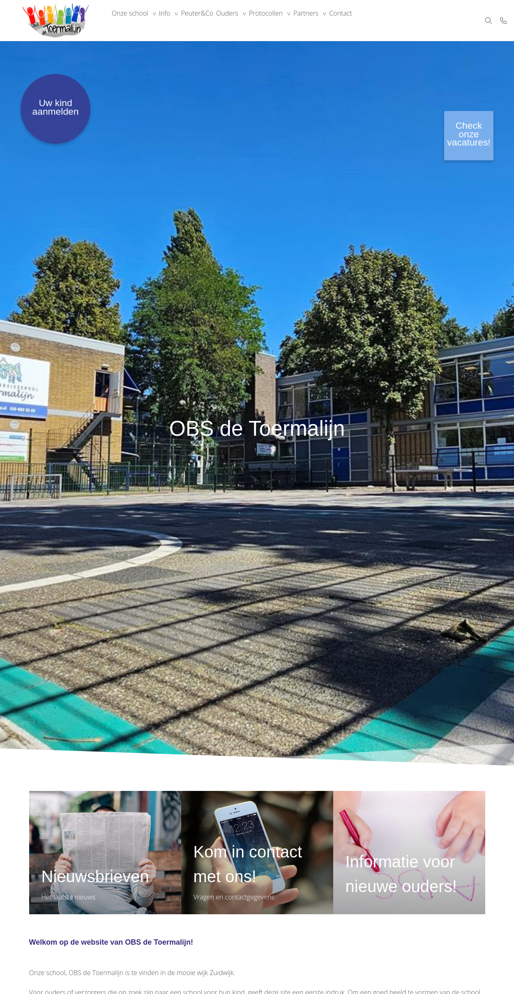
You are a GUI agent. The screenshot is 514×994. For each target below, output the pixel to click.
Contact (375, 20)
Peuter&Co (210, 20)
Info (172, 20)
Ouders (246, 20)
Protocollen (290, 20)
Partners (335, 20)
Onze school (132, 20)
